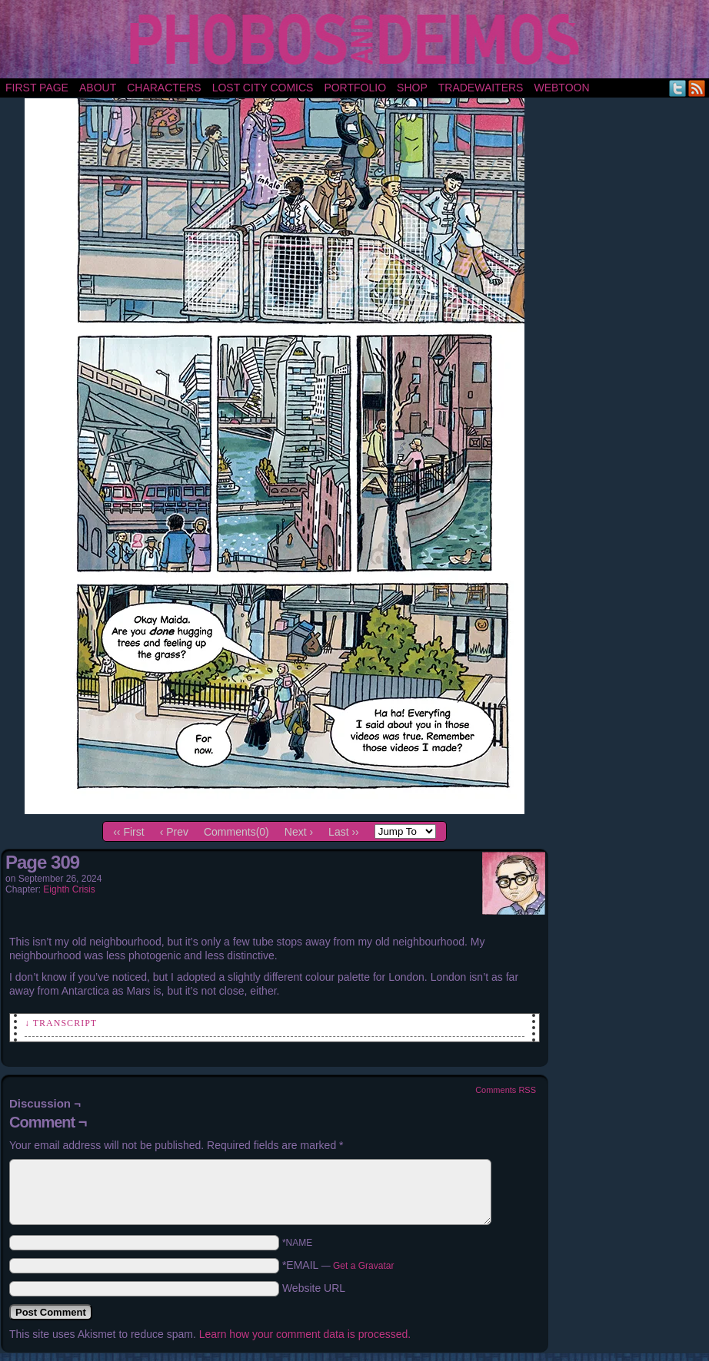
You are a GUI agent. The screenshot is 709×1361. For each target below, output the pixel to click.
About (97, 87)
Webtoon (561, 87)
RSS (697, 88)
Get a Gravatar (363, 1265)
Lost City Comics (263, 87)
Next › (299, 832)
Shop (412, 87)
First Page (36, 87)
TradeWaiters (481, 87)
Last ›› (343, 832)
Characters (164, 87)
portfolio (355, 87)
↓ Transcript (61, 1023)
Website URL (313, 1288)
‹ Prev (174, 832)
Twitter (677, 88)
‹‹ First (128, 832)
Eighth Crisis (69, 889)
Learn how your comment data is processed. (305, 1334)
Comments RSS (505, 1089)
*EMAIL (338, 1265)
